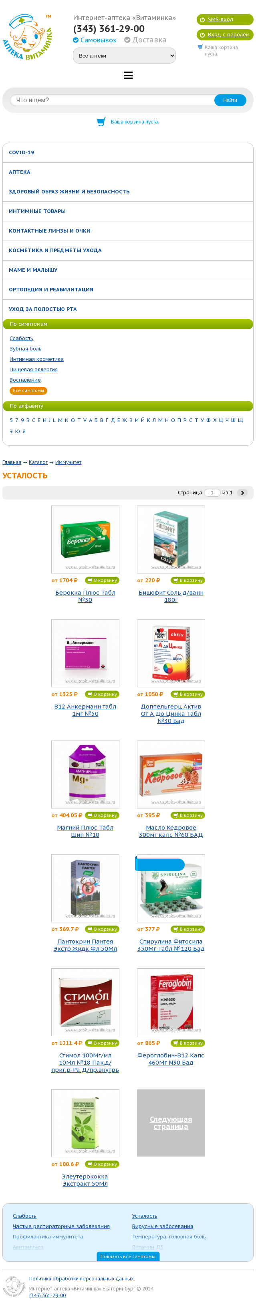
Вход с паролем (229, 34)
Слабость (21, 338)
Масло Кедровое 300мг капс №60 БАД (171, 831)
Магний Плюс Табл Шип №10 (85, 831)
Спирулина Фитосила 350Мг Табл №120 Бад (171, 945)
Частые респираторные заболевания (61, 1226)
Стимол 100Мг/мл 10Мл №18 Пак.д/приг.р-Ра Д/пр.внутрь (85, 1062)
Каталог (38, 462)
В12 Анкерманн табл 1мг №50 (85, 710)
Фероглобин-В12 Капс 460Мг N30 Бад (170, 1059)
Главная (11, 462)
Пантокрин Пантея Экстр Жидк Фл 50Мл (85, 945)
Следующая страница (171, 1123)
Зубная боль (26, 348)
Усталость (144, 1215)
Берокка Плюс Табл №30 (85, 596)
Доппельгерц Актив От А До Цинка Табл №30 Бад (171, 714)
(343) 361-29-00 (109, 28)
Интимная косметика (37, 359)
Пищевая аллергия (34, 369)
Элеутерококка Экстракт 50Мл (85, 1180)
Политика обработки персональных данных (81, 1278)
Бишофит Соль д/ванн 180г (171, 596)
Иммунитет (68, 462)
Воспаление (25, 379)
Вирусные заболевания (162, 1226)
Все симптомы (28, 390)
